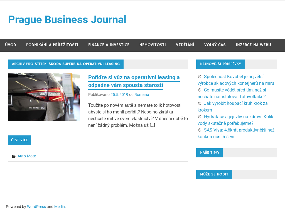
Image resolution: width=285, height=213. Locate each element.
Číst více (19, 140)
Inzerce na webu (253, 45)
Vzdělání (185, 45)
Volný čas (215, 45)
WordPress (36, 206)
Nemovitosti (152, 45)
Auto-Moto (27, 156)
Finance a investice (108, 45)
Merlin (59, 206)
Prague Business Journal (67, 19)
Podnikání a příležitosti (52, 45)
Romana (141, 94)
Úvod (10, 45)
